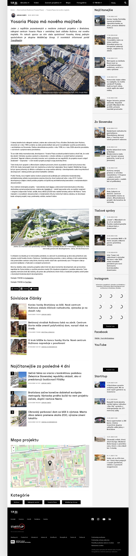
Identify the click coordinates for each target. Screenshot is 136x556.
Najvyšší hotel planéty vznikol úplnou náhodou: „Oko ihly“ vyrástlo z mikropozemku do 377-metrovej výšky (116, 406)
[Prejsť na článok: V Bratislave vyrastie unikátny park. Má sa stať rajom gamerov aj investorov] (100, 385)
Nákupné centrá (33, 502)
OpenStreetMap (78, 486)
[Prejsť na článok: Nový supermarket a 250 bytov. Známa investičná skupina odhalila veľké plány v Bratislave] (100, 420)
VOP (118, 543)
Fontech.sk (24, 537)
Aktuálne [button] (24, 3)
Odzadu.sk (34, 537)
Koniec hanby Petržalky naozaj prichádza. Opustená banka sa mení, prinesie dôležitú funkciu (116, 23)
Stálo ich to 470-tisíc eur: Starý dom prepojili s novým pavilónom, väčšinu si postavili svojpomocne (116, 463)
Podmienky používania (98, 537)
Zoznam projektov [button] (52, 3)
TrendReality (16, 40)
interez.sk (44, 537)
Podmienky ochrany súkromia (100, 540)
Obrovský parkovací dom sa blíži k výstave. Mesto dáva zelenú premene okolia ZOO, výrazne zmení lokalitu (57, 415)
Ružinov (16, 502)
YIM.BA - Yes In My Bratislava (104, 338)
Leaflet (70, 486)
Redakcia (37, 519)
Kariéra (45, 519)
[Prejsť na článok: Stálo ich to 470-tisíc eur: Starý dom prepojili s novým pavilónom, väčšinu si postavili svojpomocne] (100, 458)
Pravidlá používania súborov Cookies (102, 543)
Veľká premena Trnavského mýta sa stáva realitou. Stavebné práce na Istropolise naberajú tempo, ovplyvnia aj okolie (115, 44)
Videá (36, 3)
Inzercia (21, 519)
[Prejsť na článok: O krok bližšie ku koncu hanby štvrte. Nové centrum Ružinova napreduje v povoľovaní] (19, 347)
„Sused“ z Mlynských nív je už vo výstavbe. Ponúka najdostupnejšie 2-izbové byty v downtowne (116, 224)
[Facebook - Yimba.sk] (92, 519)
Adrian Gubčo (18, 15)
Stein (51, 187)
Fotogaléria (81, 3)
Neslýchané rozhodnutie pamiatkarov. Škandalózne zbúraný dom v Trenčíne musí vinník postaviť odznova (116, 135)
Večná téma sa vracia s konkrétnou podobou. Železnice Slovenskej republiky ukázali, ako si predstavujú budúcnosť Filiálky (55, 376)
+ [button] (13, 447)
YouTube (28, 282)
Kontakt (13, 519)
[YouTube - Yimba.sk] (104, 519)
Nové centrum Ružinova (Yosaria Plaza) (30, 10)
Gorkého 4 (48, 189)
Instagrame (29, 278)
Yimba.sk (82, 537)
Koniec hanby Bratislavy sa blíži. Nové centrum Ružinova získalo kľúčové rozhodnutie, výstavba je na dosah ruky (57, 308)
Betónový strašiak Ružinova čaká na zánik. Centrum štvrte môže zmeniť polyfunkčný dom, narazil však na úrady (58, 325)
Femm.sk (73, 537)
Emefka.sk (53, 537)
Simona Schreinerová (49, 347)
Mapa (68, 3)
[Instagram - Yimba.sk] (98, 519)
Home (13, 10)
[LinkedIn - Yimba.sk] (110, 519)
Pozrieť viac (110, 326)
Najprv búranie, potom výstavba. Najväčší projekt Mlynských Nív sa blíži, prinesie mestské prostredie (116, 105)
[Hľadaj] (126, 3)
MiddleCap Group (71, 502)
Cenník (29, 519)
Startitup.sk (14, 537)
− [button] (13, 451)
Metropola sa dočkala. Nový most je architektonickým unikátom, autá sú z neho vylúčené (116, 65)
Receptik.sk (63, 537)
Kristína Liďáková (47, 332)
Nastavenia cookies (97, 545)
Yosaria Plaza (52, 502)
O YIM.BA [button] (96, 3)
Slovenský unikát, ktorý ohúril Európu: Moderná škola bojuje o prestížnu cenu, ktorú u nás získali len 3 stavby (116, 444)
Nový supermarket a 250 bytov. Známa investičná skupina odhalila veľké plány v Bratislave (116, 425)
